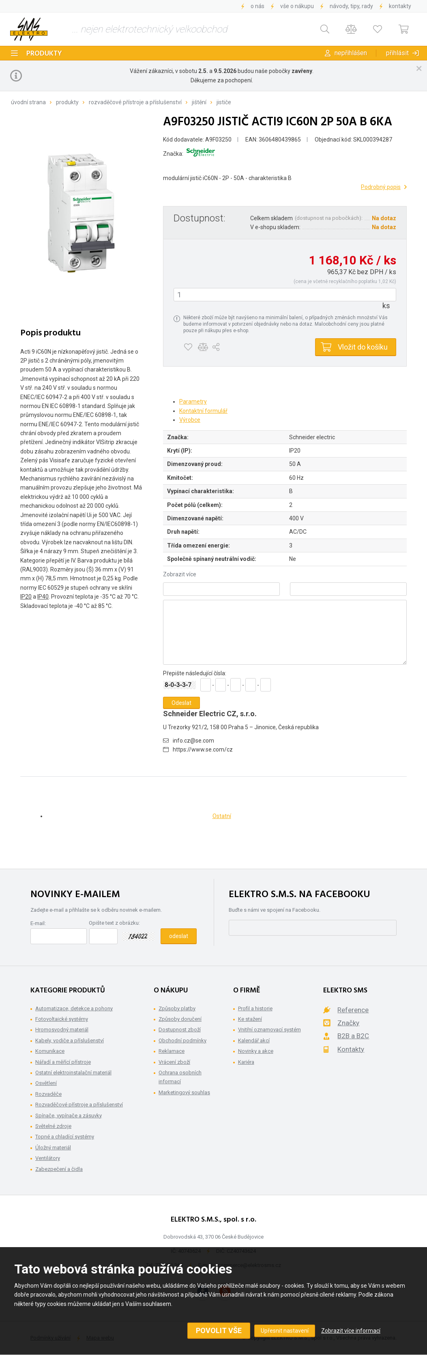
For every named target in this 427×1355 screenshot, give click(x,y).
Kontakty (400, 6)
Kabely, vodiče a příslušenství (69, 1040)
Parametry (193, 401)
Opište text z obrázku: (114, 923)
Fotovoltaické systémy (61, 1019)
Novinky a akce (255, 1051)
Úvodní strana (28, 102)
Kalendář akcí (254, 1040)
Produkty (44, 54)
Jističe (224, 102)
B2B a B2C (353, 1036)
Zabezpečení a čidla (59, 1169)
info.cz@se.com (193, 740)
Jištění (199, 102)
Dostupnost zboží (180, 1029)
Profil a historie (255, 1008)
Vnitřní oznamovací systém (269, 1029)
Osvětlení (46, 1083)
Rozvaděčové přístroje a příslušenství (135, 102)
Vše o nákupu (297, 6)
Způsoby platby (177, 1008)
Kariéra (246, 1062)
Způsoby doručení (180, 1019)
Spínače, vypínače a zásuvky (68, 1115)
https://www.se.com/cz (203, 749)
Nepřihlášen (351, 53)
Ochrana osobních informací (180, 1076)
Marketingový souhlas (184, 1092)
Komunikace (49, 1051)
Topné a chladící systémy (64, 1137)
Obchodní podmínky (182, 1040)
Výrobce (189, 420)
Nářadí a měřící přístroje (63, 1062)
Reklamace (172, 1051)
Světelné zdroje (53, 1126)
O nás (257, 6)
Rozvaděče (48, 1094)
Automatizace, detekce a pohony (74, 1008)
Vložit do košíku (363, 347)
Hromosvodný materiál (61, 1029)
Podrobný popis (381, 187)
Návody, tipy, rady (351, 6)
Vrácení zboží (174, 1062)
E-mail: (38, 923)
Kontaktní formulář (203, 411)
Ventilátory (47, 1158)
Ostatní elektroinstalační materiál (73, 1072)
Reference (353, 1010)
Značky (348, 1023)
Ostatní (221, 816)
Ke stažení (250, 1019)
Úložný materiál (53, 1148)
